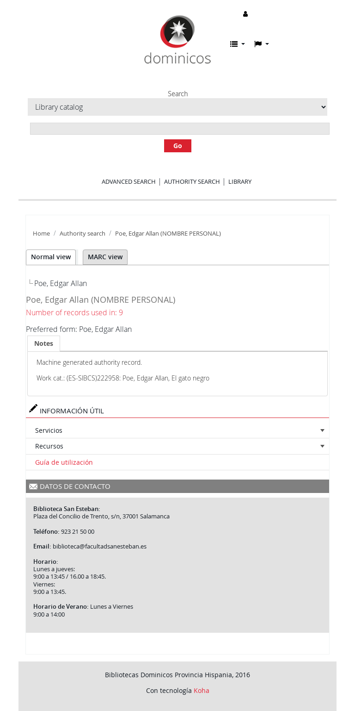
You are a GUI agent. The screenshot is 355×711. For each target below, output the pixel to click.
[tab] (43, 343)
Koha (201, 690)
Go (177, 145)
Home (41, 233)
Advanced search (129, 181)
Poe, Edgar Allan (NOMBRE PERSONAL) (168, 233)
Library (239, 181)
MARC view (105, 256)
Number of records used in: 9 (74, 312)
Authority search (192, 181)
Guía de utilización (64, 462)
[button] (237, 44)
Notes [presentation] (43, 343)
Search (178, 94)
